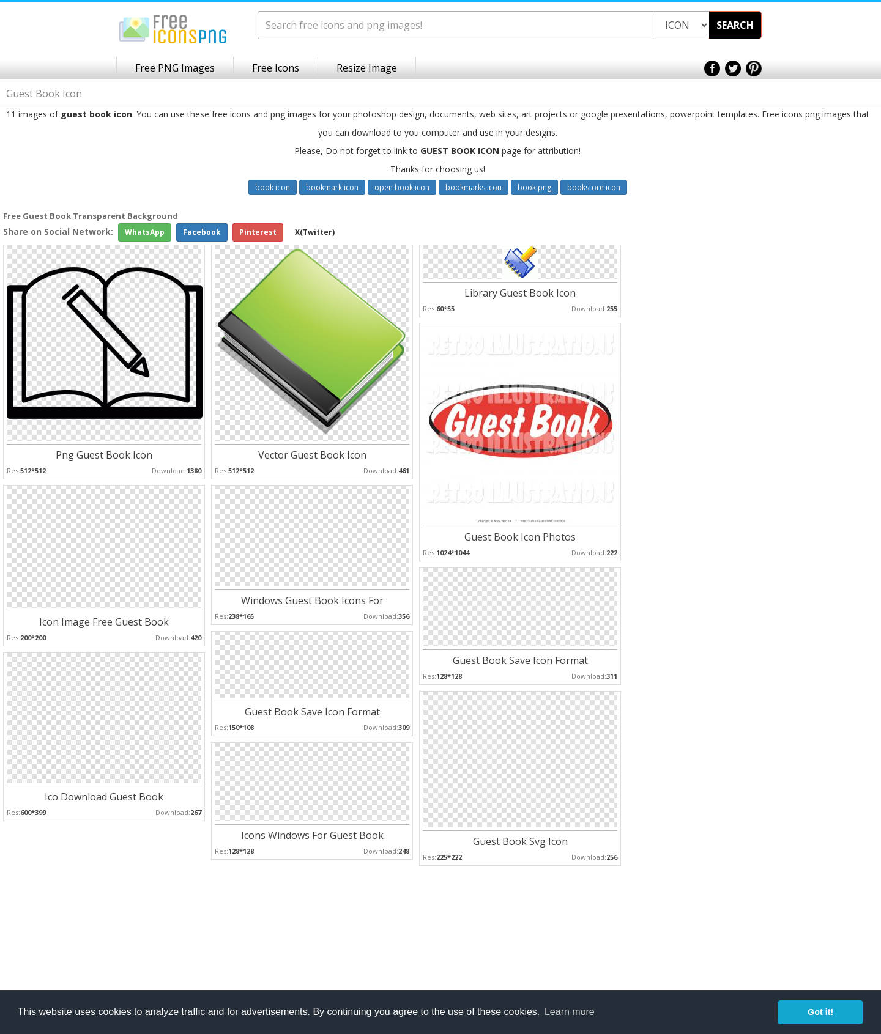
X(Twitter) (315, 232)
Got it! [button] (820, 1012)
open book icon (401, 187)
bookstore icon (593, 187)
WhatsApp (145, 232)
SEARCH (735, 25)
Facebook (202, 232)
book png (534, 187)
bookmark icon (332, 187)
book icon (272, 187)
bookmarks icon (473, 187)
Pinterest (258, 232)
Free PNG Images (175, 68)
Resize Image (366, 68)
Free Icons (275, 68)
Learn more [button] (570, 1011)
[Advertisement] (832, 404)
